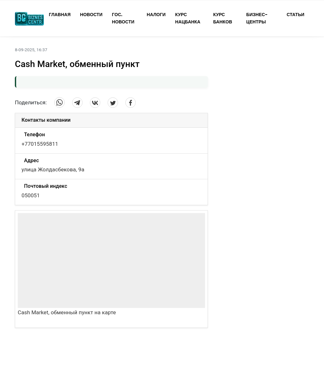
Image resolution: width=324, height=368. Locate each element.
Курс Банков (222, 18)
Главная (60, 14)
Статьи (295, 14)
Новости (91, 14)
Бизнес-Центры (256, 18)
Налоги (156, 14)
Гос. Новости (123, 18)
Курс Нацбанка (188, 18)
